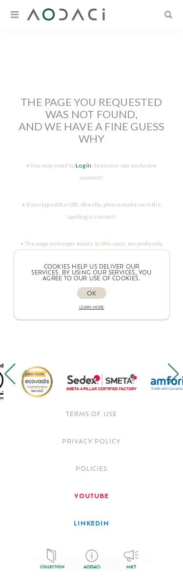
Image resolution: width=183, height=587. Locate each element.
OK (91, 294)
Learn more (91, 308)
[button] (10, 374)
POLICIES (92, 469)
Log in (83, 165)
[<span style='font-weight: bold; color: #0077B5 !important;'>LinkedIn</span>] (92, 524)
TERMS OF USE (92, 415)
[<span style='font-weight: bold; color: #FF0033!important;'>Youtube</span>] (91, 496)
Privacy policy (91, 442)
